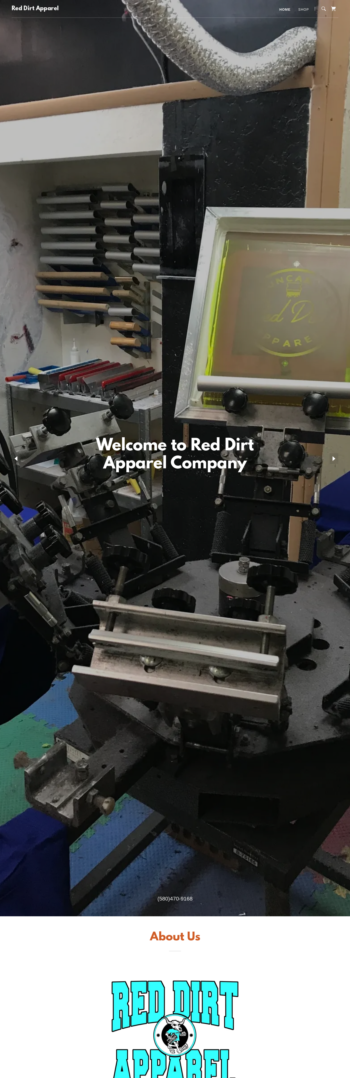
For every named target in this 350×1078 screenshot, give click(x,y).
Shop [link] (303, 9)
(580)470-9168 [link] (175, 899)
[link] (35, 9)
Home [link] (284, 9)
